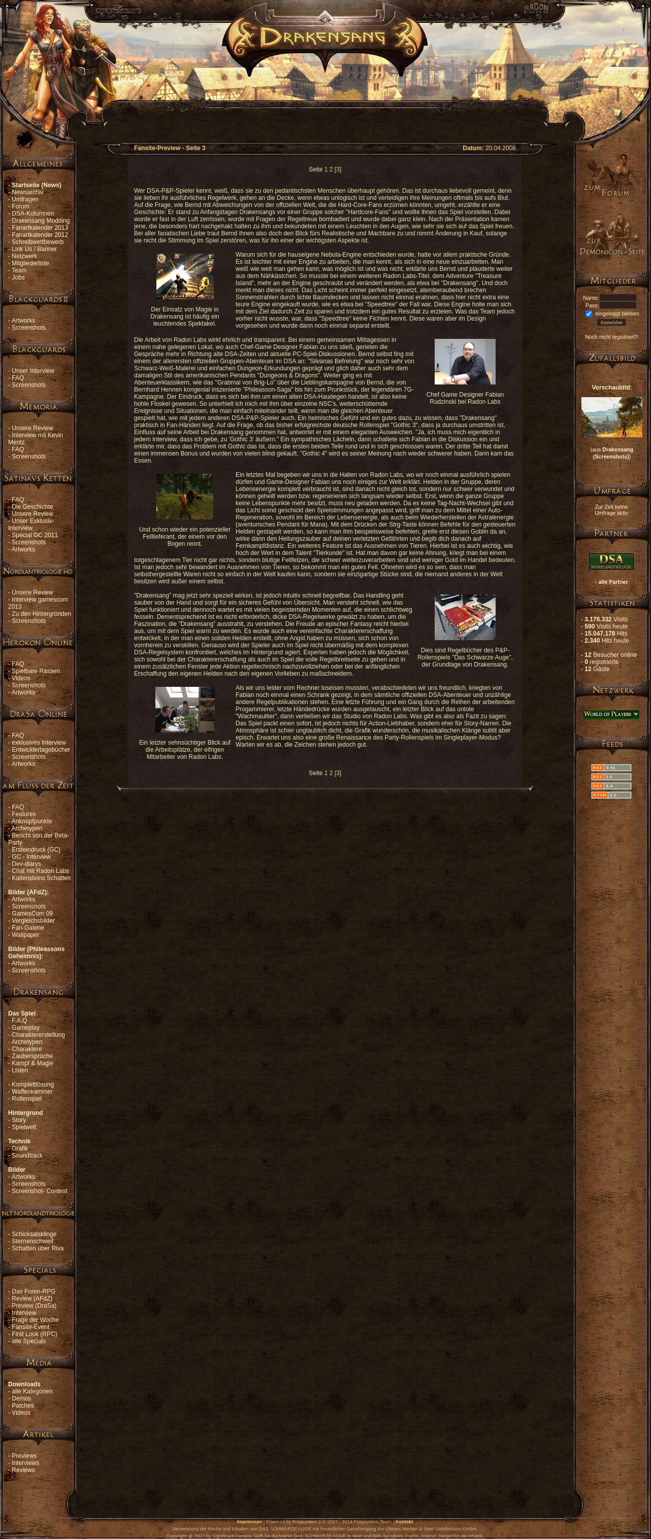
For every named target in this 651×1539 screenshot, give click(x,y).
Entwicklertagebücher (41, 749)
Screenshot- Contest (39, 1191)
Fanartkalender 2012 (40, 234)
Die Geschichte (32, 506)
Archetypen (27, 828)
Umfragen (25, 199)
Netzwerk (24, 256)
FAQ (18, 377)
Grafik (20, 1148)
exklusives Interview (39, 742)
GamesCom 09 (32, 913)
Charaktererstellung (38, 1034)
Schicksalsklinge (34, 1234)
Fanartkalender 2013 (40, 227)
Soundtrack (27, 1155)
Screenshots (29, 327)
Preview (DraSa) (34, 1305)
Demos (21, 1398)
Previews (24, 1455)
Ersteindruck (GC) (36, 849)
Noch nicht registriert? (611, 337)
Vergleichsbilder (33, 920)
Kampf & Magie (32, 1063)
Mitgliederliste (30, 263)
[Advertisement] (325, 99)
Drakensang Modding (41, 220)
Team (19, 270)
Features (24, 814)
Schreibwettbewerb (37, 242)
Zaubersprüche (32, 1056)
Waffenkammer (32, 1091)
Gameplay (26, 1027)
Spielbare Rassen (36, 671)
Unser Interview (33, 370)
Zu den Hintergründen (41, 613)
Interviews (25, 1462)
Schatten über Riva (37, 1248)
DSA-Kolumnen (33, 213)
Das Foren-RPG (33, 1291)
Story (19, 1120)
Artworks (24, 320)
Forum (20, 206)
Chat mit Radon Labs (40, 871)
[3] (338, 169)
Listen (20, 1070)
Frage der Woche (35, 1319)
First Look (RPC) (34, 1334)
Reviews (23, 1470)
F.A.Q (19, 1020)
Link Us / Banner (34, 249)
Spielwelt (24, 1127)
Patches (23, 1405)
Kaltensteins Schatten (41, 878)
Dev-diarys (26, 863)
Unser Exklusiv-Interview (31, 524)
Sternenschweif (32, 1241)
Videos (21, 678)
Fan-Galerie (28, 927)
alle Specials (29, 1341)
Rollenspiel (27, 1098)
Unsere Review (32, 428)
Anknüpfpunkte (32, 821)
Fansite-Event (30, 1327)
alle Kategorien (32, 1391)
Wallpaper (25, 934)
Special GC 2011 (35, 535)
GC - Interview (31, 856)
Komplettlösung (33, 1084)
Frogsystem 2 (306, 1521)
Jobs (18, 277)
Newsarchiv (27, 192)
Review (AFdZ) (32, 1298)
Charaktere (27, 1049)
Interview (24, 1312)
